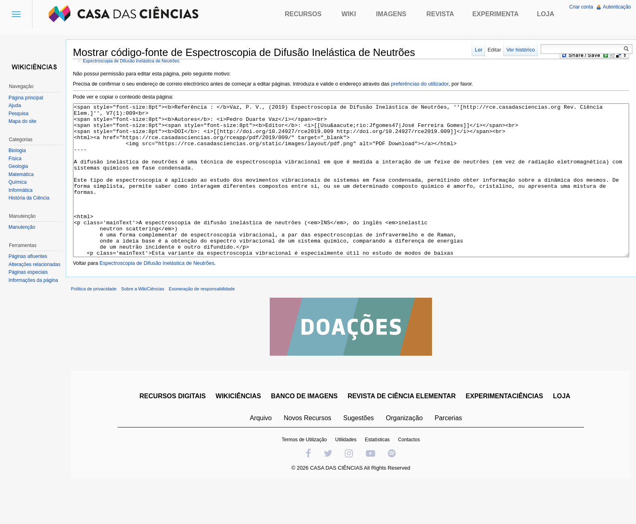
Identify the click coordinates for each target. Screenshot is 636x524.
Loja (545, 14)
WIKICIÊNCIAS (241, 433)
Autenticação (616, 7)
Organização (407, 455)
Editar (491, 50)
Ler (476, 50)
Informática (23, 190)
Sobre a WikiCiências (151, 326)
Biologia (20, 150)
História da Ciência (31, 198)
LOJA (564, 433)
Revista (440, 14)
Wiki (349, 14)
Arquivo (264, 455)
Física (17, 158)
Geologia (21, 166)
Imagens (391, 14)
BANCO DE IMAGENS (307, 433)
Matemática (24, 174)
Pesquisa (21, 113)
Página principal (28, 98)
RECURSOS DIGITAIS (175, 433)
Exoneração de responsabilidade (210, 326)
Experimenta (495, 14)
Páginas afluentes (30, 256)
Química (20, 182)
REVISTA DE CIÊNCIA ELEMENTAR (404, 433)
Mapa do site (25, 121)
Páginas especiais (31, 272)
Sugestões (361, 455)
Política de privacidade (102, 326)
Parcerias (451, 455)
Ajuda (17, 105)
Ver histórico (517, 50)
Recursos (303, 14)
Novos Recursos (310, 455)
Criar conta (580, 7)
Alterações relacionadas (37, 264)
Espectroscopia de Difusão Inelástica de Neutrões (140, 62)
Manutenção (24, 227)
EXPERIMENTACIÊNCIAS (507, 433)
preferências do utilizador (428, 85)
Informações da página (36, 280)
